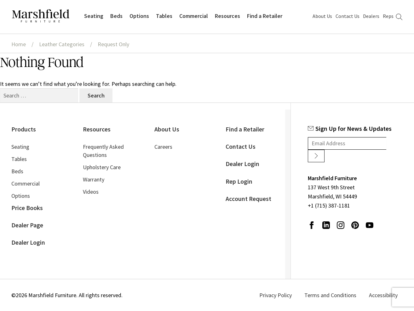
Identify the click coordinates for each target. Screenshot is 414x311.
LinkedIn (326, 225)
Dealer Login (28, 242)
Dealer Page (27, 225)
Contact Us (347, 16)
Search (399, 17)
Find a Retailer (264, 15)
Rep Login (239, 181)
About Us (322, 16)
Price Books (27, 208)
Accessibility (383, 295)
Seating (93, 15)
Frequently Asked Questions (103, 150)
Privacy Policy (275, 295)
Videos (91, 191)
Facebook (311, 225)
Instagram (340, 225)
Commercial (193, 15)
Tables (164, 15)
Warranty (93, 179)
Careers (163, 146)
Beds (116, 15)
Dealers (371, 16)
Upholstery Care (102, 167)
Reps (388, 16)
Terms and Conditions (330, 295)
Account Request (248, 199)
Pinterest (355, 225)
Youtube (369, 225)
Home (18, 44)
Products (23, 129)
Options (139, 15)
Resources (227, 15)
